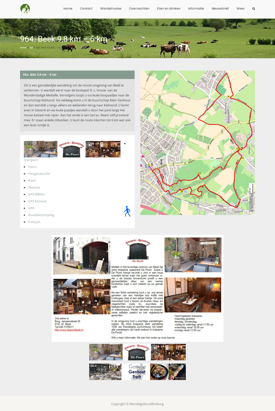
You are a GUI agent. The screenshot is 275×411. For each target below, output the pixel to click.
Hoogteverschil (39, 172)
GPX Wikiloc (36, 193)
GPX (31, 207)
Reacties (34, 186)
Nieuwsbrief (220, 8)
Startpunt (31, 158)
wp (31, 46)
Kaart (32, 179)
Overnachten (139, 8)
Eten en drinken (168, 8)
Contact (86, 8)
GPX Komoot (37, 200)
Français (34, 220)
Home (67, 8)
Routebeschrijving (41, 214)
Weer (241, 8)
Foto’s (32, 165)
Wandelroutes (110, 8)
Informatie (196, 8)
